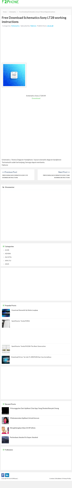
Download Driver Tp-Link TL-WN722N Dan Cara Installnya (31, 357)
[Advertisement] (36, 45)
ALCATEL (8, 257)
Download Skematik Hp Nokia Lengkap (25, 310)
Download (36, 98)
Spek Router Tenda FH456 (21, 321)
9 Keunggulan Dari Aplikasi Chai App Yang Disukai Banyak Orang (34, 408)
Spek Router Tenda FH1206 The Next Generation (29, 346)
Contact (51, 478)
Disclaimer (58, 478)
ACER (7, 250)
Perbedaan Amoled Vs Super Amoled (24, 437)
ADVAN (8, 253)
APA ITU (8, 260)
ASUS (7, 264)
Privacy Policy (67, 478)
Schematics (15, 26)
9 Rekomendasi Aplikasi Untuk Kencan (24, 418)
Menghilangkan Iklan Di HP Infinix (22, 428)
